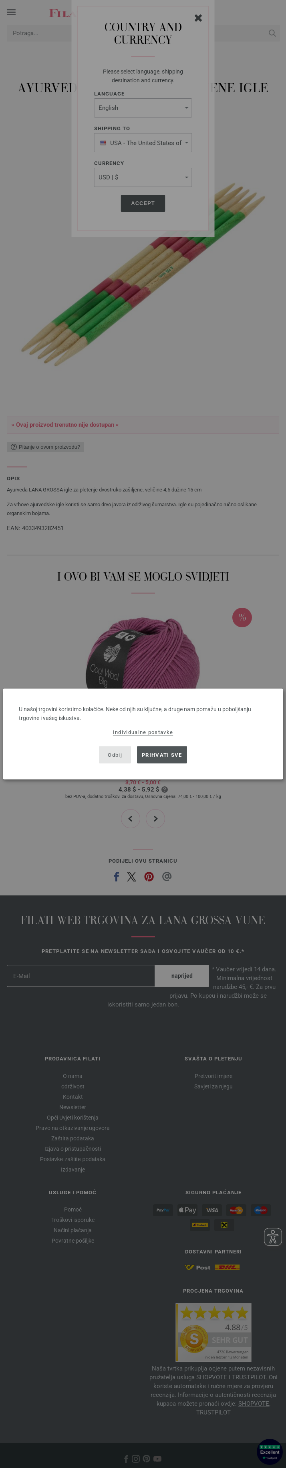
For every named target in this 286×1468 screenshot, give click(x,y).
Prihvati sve (162, 755)
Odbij (115, 755)
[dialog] (143, 734)
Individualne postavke (143, 732)
